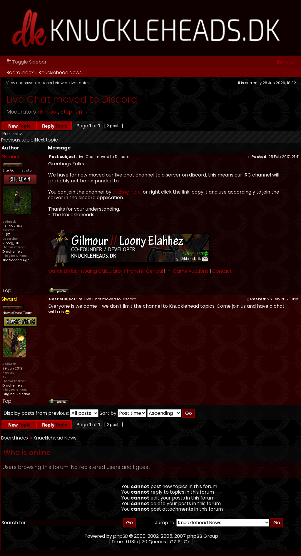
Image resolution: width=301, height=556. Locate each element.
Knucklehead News (60, 72)
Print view (13, 133)
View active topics (72, 82)
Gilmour (48, 111)
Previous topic (17, 140)
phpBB (120, 536)
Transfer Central (144, 271)
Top (6, 290)
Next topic (46, 140)
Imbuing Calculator (100, 271)
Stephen (71, 111)
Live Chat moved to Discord (71, 99)
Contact (222, 271)
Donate (285, 62)
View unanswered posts (29, 82)
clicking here (127, 192)
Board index (20, 72)
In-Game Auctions (187, 271)
